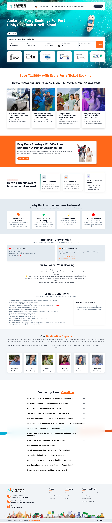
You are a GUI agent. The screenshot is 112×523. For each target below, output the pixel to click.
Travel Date (46, 43)
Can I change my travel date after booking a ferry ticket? (50, 461)
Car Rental (69, 6)
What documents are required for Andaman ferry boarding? (51, 399)
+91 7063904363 (18, 519)
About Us (80, 6)
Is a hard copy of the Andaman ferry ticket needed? (48, 414)
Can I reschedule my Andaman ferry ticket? (44, 409)
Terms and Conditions (89, 502)
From (11, 43)
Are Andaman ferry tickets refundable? (43, 446)
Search (99, 44)
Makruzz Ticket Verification (67, 257)
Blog (75, 6)
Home (36, 6)
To (27, 43)
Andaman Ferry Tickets (58, 6)
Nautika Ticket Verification (67, 258)
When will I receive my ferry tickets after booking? (47, 404)
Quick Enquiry (98, 6)
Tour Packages (45, 6)
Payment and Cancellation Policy (92, 493)
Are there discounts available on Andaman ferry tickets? (50, 466)
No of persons (64, 43)
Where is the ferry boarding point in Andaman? (46, 429)
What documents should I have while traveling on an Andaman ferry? (55, 424)
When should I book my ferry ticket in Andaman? (46, 456)
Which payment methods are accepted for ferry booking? (50, 451)
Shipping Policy (87, 499)
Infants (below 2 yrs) (83, 43)
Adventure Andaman (34, 521)
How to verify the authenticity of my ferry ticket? (47, 441)
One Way (12, 33)
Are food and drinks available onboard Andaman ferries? (50, 419)
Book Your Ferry (23, 158)
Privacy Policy (86, 496)
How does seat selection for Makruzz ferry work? (47, 471)
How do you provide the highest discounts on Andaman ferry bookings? (51, 435)
